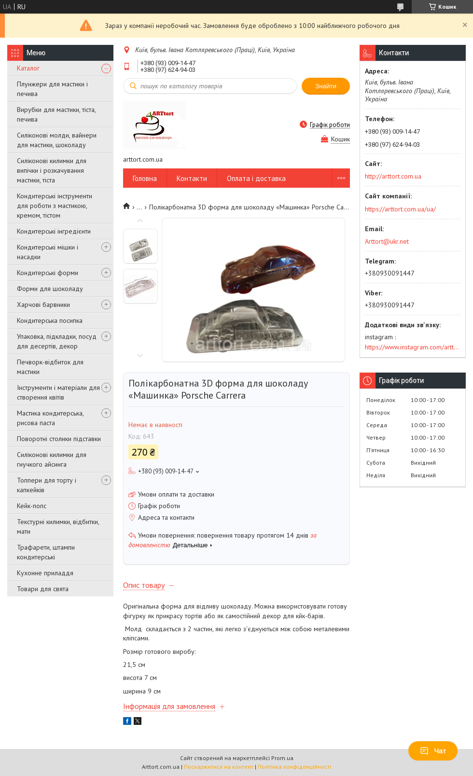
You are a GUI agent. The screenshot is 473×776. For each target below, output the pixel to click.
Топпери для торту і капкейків (46, 485)
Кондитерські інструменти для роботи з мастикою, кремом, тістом (54, 206)
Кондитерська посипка (50, 320)
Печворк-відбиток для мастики (50, 367)
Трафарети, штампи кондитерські (46, 552)
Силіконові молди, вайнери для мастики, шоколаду (57, 140)
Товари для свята (43, 588)
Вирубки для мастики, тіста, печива (56, 114)
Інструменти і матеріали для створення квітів (58, 392)
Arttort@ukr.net (387, 241)
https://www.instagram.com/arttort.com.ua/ (412, 347)
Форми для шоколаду (50, 288)
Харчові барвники (43, 304)
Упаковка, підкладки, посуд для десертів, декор (57, 341)
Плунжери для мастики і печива (52, 89)
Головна (145, 178)
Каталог (28, 68)
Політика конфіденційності (294, 766)
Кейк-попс (31, 505)
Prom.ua (282, 758)
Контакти (192, 178)
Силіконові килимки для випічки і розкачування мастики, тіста (51, 170)
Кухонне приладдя (45, 572)
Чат (433, 751)
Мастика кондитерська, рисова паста (50, 418)
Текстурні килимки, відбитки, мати (58, 526)
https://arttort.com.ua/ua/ (400, 209)
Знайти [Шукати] (325, 86)
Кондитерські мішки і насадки (47, 252)
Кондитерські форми (47, 272)
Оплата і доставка (256, 178)
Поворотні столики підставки (59, 438)
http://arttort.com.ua (393, 176)
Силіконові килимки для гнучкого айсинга (51, 459)
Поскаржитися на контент (218, 766)
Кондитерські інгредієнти (54, 231)
